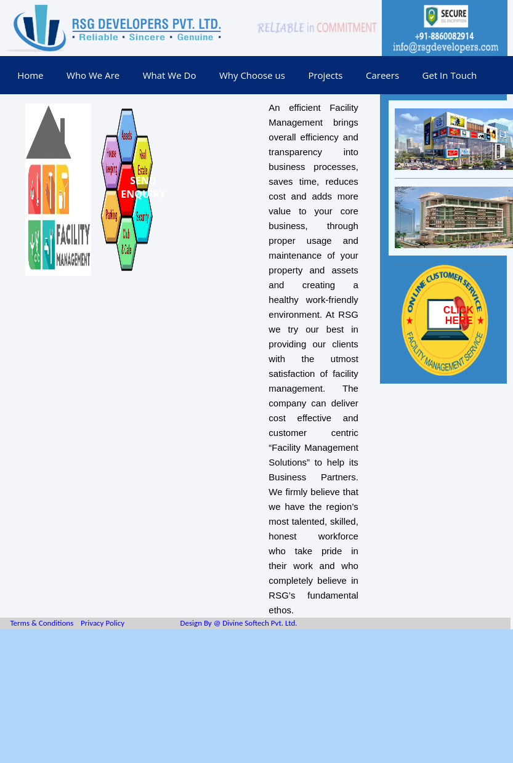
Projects (325, 75)
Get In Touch (449, 75)
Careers (382, 75)
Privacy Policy (102, 623)
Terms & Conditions (41, 623)
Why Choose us (252, 75)
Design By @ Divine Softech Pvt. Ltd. (238, 623)
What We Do (169, 75)
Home (30, 75)
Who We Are (93, 75)
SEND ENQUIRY (143, 187)
